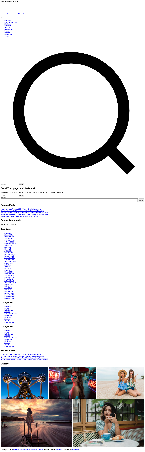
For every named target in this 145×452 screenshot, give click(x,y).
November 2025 (9, 240)
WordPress (75, 450)
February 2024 (9, 274)
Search (3, 197)
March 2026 (8, 235)
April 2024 (8, 270)
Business (7, 26)
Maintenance (8, 34)
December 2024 (9, 258)
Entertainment (9, 29)
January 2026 (9, 238)
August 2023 (8, 284)
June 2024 (8, 267)
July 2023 (7, 286)
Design (6, 31)
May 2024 (7, 268)
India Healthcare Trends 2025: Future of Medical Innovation (21, 209)
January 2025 (9, 256)
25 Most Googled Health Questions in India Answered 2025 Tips (22, 211)
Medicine (7, 24)
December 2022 (9, 295)
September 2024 (10, 261)
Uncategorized (9, 322)
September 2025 (10, 244)
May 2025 (7, 249)
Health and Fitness (10, 22)
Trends (6, 36)
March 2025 (8, 252)
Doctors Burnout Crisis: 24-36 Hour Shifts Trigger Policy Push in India (24, 213)
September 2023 (10, 282)
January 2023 (9, 293)
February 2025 (9, 254)
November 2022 (9, 297)
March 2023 (8, 291)
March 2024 (8, 272)
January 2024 (9, 275)
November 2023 (9, 279)
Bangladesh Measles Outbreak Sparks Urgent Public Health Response (24, 214)
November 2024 (9, 260)
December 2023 (9, 277)
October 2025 (9, 242)
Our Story (7, 20)
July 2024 (7, 265)
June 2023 (8, 288)
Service (7, 27)
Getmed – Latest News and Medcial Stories (14, 14)
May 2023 (7, 290)
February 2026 (9, 237)
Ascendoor (58, 450)
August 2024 (8, 263)
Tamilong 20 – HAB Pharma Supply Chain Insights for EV (20, 216)
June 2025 (8, 247)
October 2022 (9, 298)
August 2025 (8, 245)
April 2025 (7, 251)
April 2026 (8, 233)
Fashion (7, 33)
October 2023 (9, 281)
